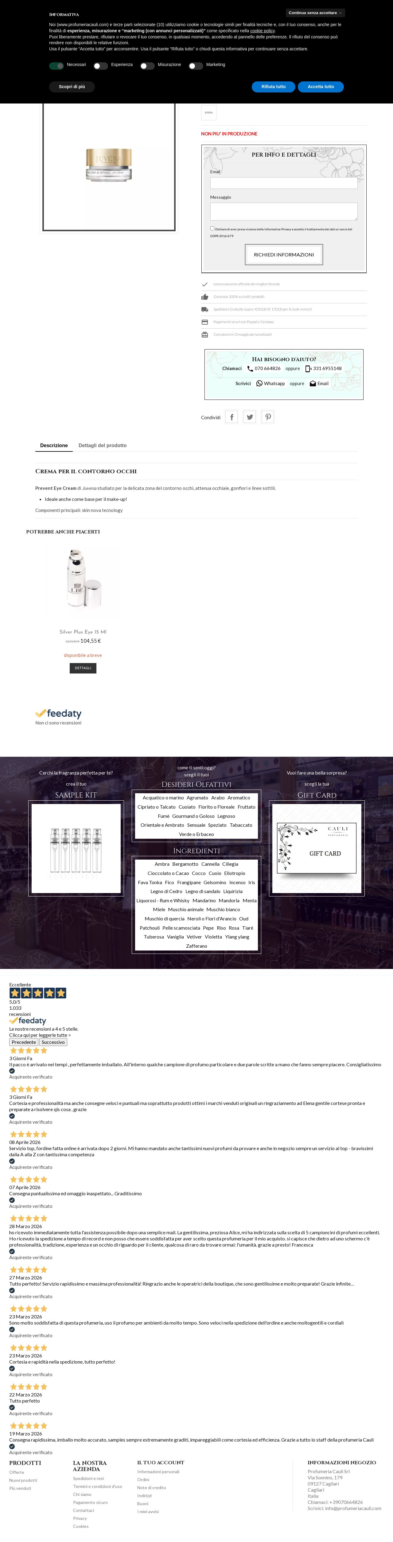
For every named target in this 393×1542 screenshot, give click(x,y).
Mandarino (204, 900)
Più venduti (20, 1488)
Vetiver (194, 936)
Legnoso (226, 816)
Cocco (199, 873)
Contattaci (83, 1510)
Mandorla (229, 900)
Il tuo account (161, 1462)
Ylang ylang (237, 936)
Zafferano (196, 946)
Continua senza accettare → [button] (315, 12)
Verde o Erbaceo (196, 834)
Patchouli (150, 928)
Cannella (210, 864)
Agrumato (197, 797)
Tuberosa (154, 936)
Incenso (237, 882)
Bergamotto (185, 864)
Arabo (218, 797)
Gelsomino (215, 882)
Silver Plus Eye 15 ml (83, 632)
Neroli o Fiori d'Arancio (211, 918)
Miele (159, 909)
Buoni (142, 1503)
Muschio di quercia (165, 918)
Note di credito (151, 1487)
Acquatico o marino (163, 797)
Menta (250, 900)
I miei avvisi (148, 1511)
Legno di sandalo (202, 891)
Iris (251, 882)
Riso (221, 928)
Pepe (208, 928)
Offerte (16, 1472)
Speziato (217, 825)
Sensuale (196, 825)
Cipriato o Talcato (157, 807)
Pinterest (268, 417)
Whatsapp (270, 383)
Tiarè (247, 928)
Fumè (163, 816)
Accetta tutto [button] (321, 86)
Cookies (81, 1526)
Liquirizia (233, 891)
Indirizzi (144, 1495)
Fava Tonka (150, 882)
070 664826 (264, 369)
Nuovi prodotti (23, 1480)
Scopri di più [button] (72, 86)
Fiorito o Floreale (216, 807)
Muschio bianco (223, 909)
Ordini (143, 1479)
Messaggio (220, 197)
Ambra (162, 864)
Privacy (80, 1518)
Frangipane (189, 882)
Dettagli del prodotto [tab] (102, 445)
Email (215, 171)
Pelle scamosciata (181, 928)
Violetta (213, 936)
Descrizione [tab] (54, 445)
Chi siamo (82, 1494)
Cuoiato (187, 807)
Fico (169, 882)
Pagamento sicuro (90, 1502)
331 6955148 (323, 369)
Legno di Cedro (166, 891)
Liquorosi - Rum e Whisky (162, 900)
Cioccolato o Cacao (168, 873)
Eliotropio (234, 873)
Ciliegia (230, 864)
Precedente (24, 1042)
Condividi (231, 417)
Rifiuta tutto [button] (274, 86)
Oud (243, 918)
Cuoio (215, 873)
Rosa (234, 928)
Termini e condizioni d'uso (97, 1486)
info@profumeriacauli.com (353, 1508)
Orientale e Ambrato (162, 825)
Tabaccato (241, 825)
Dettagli (83, 668)
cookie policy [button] (262, 30)
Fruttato (246, 807)
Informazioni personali (158, 1471)
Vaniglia (175, 936)
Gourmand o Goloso (193, 816)
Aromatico (239, 797)
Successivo (53, 1042)
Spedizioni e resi (88, 1478)
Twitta (249, 417)
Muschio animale (186, 909)
